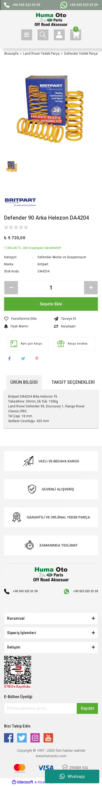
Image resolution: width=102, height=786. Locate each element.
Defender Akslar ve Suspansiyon (62, 257)
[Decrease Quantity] (11, 287)
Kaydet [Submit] (87, 708)
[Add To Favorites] (26, 318)
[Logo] (51, 19)
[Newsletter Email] (51, 708)
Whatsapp (72, 776)
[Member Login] (59, 34)
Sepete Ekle (51, 304)
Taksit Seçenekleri (73, 382)
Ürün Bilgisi (24, 382)
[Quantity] (51, 287)
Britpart (43, 264)
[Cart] (75, 34)
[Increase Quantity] (91, 287)
